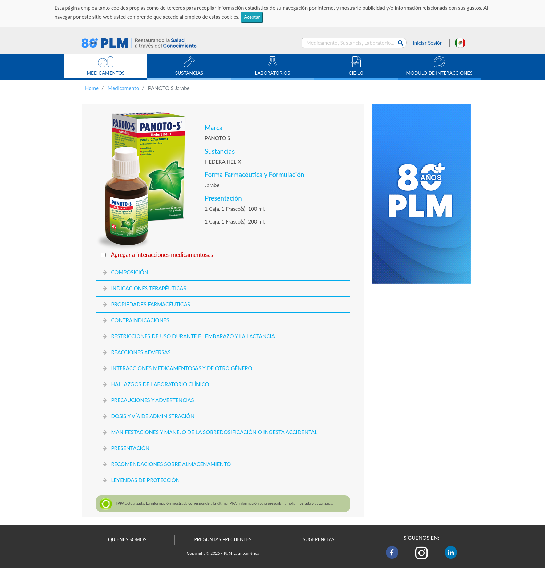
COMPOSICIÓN (129, 272)
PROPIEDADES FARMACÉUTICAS (150, 304)
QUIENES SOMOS (127, 539)
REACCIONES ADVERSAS (140, 352)
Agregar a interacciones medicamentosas (162, 254)
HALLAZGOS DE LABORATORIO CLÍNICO (160, 384)
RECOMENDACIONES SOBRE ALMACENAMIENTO (171, 464)
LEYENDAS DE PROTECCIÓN (145, 480)
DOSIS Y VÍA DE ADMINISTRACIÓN (152, 416)
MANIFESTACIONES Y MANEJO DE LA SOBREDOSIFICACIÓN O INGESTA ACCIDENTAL (214, 432)
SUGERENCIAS (318, 539)
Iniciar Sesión (428, 43)
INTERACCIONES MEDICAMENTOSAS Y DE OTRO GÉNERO (181, 368)
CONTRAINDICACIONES (140, 320)
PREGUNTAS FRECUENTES (222, 539)
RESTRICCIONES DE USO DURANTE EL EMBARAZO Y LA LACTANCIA (193, 336)
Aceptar (252, 17)
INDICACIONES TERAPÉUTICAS (148, 288)
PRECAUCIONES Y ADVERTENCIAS (152, 400)
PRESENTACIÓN (130, 448)
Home (92, 88)
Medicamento (123, 88)
